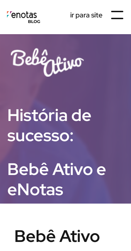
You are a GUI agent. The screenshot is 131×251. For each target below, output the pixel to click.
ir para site (86, 15)
